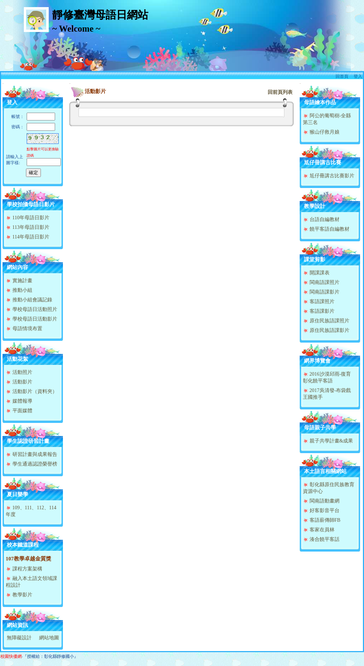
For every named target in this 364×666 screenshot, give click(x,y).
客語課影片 (318, 311)
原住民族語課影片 (326, 330)
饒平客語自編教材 (326, 229)
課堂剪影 (314, 259)
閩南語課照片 (321, 282)
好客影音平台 (321, 510)
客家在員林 (318, 529)
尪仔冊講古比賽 (322, 162)
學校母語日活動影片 (31, 319)
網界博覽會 (317, 361)
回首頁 (342, 76)
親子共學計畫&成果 (328, 441)
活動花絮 (17, 359)
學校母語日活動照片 (31, 309)
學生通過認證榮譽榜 (31, 464)
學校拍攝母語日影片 (31, 204)
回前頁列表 (280, 92)
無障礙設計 (19, 637)
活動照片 (19, 372)
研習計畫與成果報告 (31, 454)
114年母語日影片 (27, 237)
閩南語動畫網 (321, 501)
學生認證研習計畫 (28, 441)
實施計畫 (19, 280)
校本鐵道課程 (23, 545)
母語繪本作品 (320, 102)
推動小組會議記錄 (29, 299)
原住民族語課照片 (326, 320)
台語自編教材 (321, 219)
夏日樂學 (17, 494)
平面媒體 (19, 410)
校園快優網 (11, 656)
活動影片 (19, 382)
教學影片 (19, 594)
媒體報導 (19, 401)
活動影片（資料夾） (31, 391)
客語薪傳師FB (322, 520)
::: (3, 83)
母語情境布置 (24, 328)
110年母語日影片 (27, 217)
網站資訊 (17, 625)
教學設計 (314, 206)
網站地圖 (49, 637)
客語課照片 (318, 301)
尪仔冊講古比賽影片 (328, 175)
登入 (358, 76)
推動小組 (19, 290)
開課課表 (316, 272)
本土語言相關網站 (325, 471)
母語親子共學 (320, 427)
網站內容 (17, 267)
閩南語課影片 (321, 292)
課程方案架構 (24, 568)
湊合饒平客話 (321, 539)
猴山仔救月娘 (321, 132)
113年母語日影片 (27, 227)
